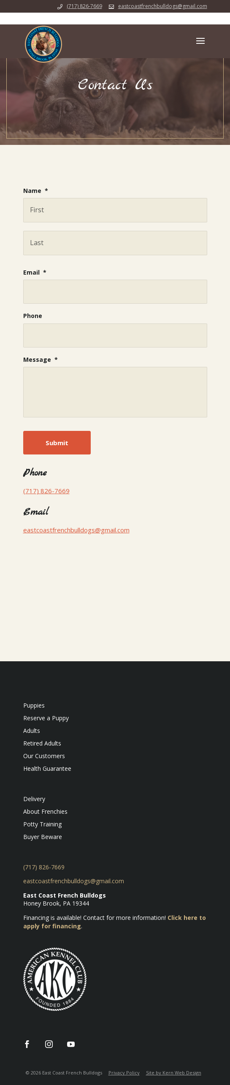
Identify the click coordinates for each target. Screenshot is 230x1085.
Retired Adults (42, 743)
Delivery (34, 799)
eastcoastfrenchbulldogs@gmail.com (76, 530)
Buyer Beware (42, 837)
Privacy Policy (124, 1072)
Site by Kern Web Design (173, 1072)
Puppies (34, 705)
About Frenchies (45, 811)
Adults (31, 731)
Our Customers (44, 756)
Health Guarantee (47, 768)
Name (35, 191)
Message (40, 359)
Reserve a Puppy (46, 718)
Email (34, 272)
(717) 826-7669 (84, 6)
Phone (32, 316)
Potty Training (42, 824)
